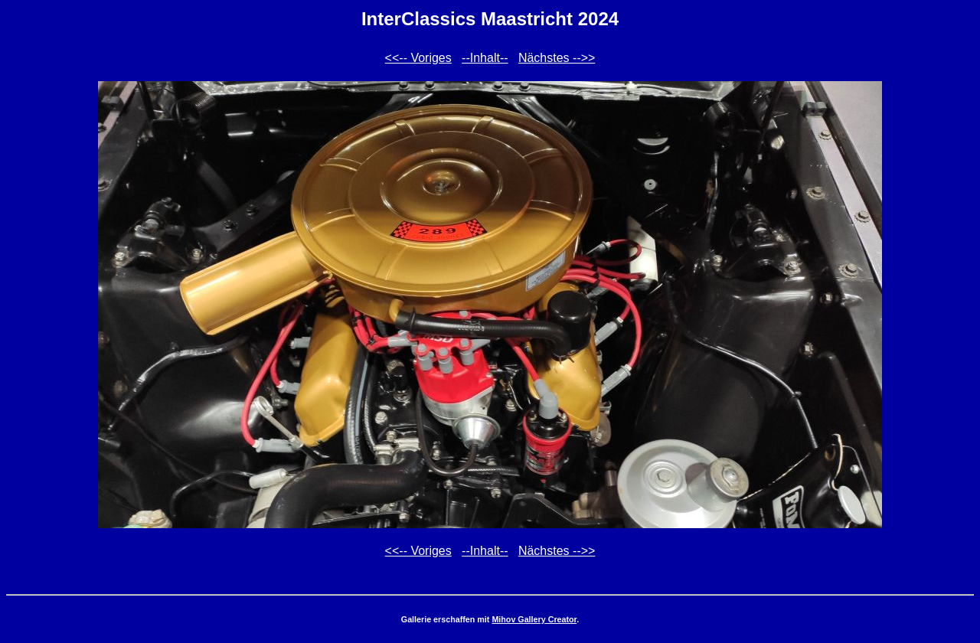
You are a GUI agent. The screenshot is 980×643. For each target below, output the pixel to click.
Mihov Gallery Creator (534, 619)
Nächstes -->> (556, 57)
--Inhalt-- (485, 57)
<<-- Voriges (418, 57)
